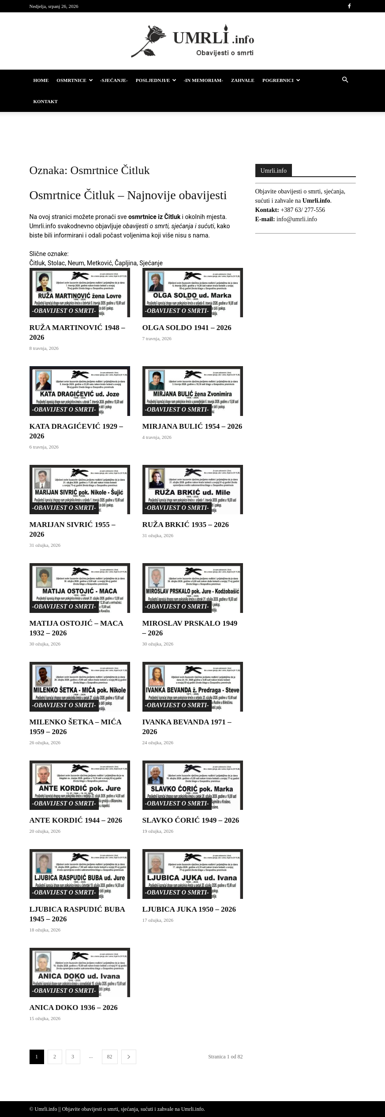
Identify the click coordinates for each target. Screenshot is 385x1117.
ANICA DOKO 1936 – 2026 (74, 1007)
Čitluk (37, 263)
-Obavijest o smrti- (64, 311)
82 (109, 1057)
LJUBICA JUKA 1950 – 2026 (189, 909)
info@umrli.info (297, 219)
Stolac (56, 263)
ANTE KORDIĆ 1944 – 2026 (76, 820)
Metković (99, 263)
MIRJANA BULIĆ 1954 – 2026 (192, 426)
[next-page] (128, 1057)
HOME (41, 80)
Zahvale (242, 80)
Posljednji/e (156, 80)
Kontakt (46, 101)
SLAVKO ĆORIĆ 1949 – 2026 (190, 820)
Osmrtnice (74, 80)
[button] (345, 80)
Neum (75, 263)
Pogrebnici (281, 80)
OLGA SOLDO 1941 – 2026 (187, 327)
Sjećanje (151, 263)
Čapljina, (126, 263)
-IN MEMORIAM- (203, 80)
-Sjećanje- (114, 80)
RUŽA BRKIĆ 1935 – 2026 (185, 524)
